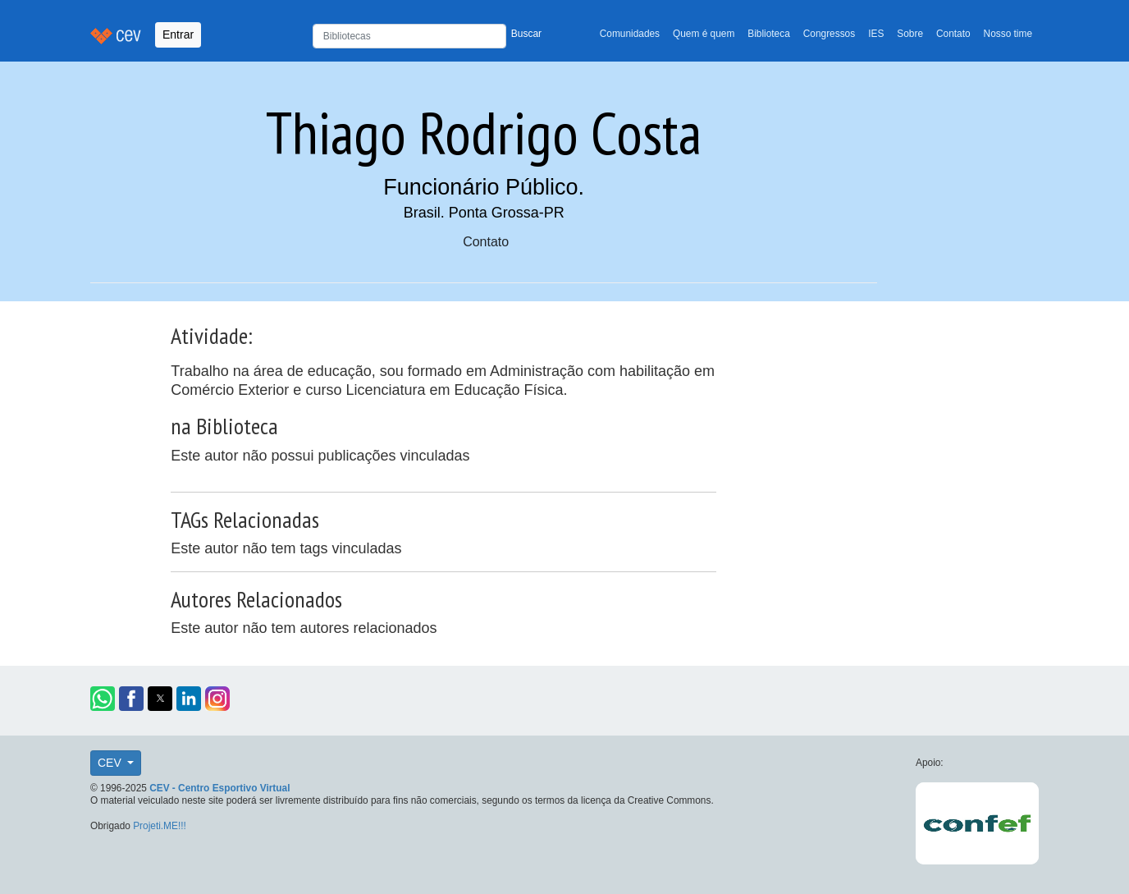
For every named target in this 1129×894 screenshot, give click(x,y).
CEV (111, 762)
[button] (102, 698)
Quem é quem (703, 33)
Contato (953, 33)
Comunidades (630, 33)
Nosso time (1008, 33)
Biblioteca (768, 33)
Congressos (829, 33)
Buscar (526, 33)
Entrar (178, 34)
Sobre (910, 33)
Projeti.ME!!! (159, 826)
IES (876, 33)
